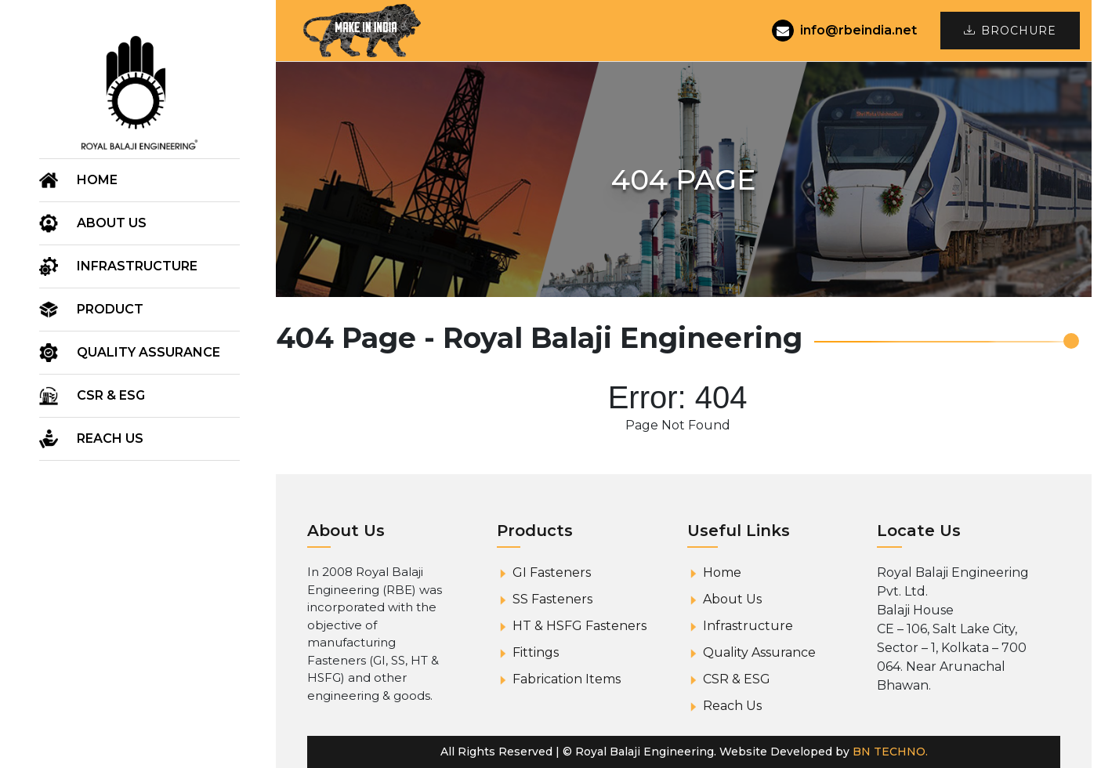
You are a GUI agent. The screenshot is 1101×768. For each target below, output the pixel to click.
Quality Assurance (148, 352)
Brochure (1010, 31)
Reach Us (110, 438)
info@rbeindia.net (844, 31)
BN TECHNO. (890, 751)
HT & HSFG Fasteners (579, 625)
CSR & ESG (111, 395)
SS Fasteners (552, 599)
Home (97, 179)
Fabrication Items (566, 679)
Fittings (535, 652)
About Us (732, 599)
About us (112, 223)
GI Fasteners (551, 572)
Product (110, 309)
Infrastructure (137, 266)
